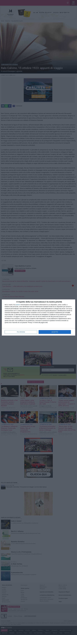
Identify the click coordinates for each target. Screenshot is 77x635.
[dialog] (38, 317)
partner (18, 304)
